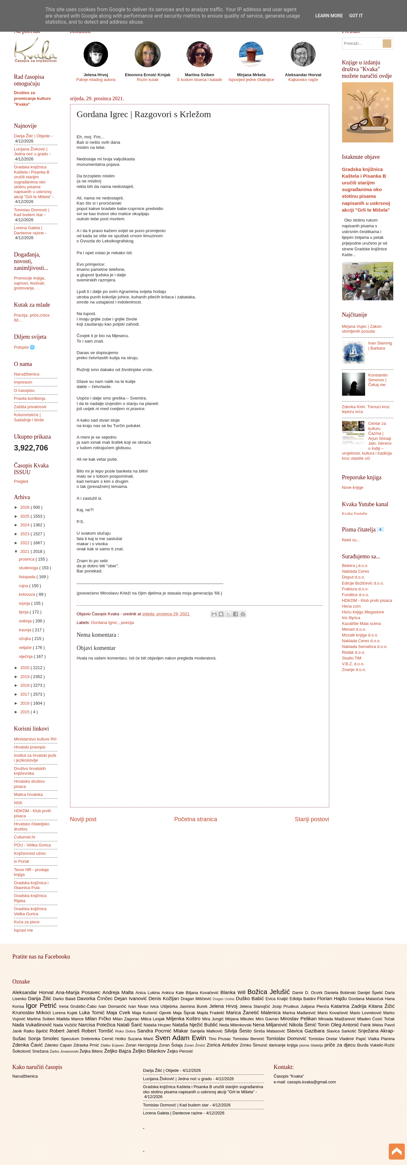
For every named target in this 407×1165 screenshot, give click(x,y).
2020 (25, 667)
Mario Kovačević (333, 1012)
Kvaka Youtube (354, 513)
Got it (356, 15)
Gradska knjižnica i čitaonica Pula (31, 885)
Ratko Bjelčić (37, 1031)
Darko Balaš (65, 998)
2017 (25, 694)
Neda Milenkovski (236, 1025)
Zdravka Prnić (86, 1045)
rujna (24, 585)
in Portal (21, 861)
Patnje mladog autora (95, 79)
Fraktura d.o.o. (355, 589)
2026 (25, 507)
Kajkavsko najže (303, 79)
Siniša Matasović (270, 1031)
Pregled (21, 481)
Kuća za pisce (27, 921)
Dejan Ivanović (131, 998)
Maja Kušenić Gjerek (152, 1012)
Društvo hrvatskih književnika (30, 771)
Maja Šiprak (185, 1012)
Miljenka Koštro (184, 1018)
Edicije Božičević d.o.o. (363, 583)
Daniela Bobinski (340, 992)
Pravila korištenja (29, 398)
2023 (25, 533)
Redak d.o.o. (353, 652)
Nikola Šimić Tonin (310, 1024)
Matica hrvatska (28, 794)
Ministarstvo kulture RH (35, 739)
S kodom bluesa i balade (199, 79)
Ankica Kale (174, 992)
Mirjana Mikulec (240, 1018)
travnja (25, 629)
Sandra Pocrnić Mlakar (163, 1030)
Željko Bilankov (149, 1051)
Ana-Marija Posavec (79, 992)
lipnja (24, 612)
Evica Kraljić (278, 998)
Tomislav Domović (287, 1038)
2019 (25, 676)
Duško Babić (251, 998)
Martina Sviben (41, 1018)
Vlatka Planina (381, 1038)
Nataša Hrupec (158, 1025)
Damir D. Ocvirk (308, 992)
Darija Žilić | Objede (32, 135)
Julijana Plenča (316, 1006)
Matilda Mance (70, 1018)
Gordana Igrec (105, 622)
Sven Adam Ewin (182, 1037)
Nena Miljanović (271, 1024)
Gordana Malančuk (366, 998)
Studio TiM (352, 658)
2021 (25, 551)
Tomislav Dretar (323, 1038)
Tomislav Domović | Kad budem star (32, 212)
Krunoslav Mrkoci (32, 1012)
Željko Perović (180, 1051)
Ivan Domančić (113, 1006)
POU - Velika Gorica (32, 845)
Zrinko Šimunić (254, 1045)
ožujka (25, 638)
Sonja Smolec (44, 1038)
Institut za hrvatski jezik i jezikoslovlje (35, 758)
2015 (25, 711)
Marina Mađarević (300, 1012)
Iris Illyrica (351, 617)
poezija (127, 622)
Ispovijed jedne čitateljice (251, 79)
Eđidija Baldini (303, 998)
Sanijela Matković (207, 1031)
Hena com (351, 606)
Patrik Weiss (372, 1025)
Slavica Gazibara (306, 1030)
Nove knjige (352, 487)
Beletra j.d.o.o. (355, 565)
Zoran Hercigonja (142, 1045)
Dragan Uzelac (224, 999)
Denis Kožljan (164, 998)
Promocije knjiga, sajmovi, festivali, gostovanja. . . (29, 283)
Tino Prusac (221, 1038)
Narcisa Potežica (97, 1024)
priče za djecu (340, 1045)
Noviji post (83, 819)
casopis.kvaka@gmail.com (311, 1082)
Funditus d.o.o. (355, 594)
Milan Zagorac (127, 1018)
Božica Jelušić (269, 991)
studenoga (29, 567)
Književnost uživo (30, 853)
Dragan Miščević (196, 998)
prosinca (27, 559)
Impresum (23, 382)
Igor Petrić (42, 1005)
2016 (25, 703)
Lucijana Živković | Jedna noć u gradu (31, 151)
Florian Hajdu (332, 998)
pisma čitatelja (311, 1045)
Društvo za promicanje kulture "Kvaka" (32, 98)
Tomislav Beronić (249, 1038)
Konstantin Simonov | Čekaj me (378, 380)
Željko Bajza (118, 1051)
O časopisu (24, 390)
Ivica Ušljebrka (165, 1006)
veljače (26, 647)
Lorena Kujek (65, 1012)
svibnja (26, 621)
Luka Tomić (92, 1012)
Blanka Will (234, 992)
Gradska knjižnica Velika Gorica (30, 911)
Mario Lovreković (366, 1012)
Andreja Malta (118, 992)
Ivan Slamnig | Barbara (380, 345)
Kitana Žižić (382, 1006)
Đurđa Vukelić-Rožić (376, 1045)
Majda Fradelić (211, 1012)
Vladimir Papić (353, 1038)
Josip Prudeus (286, 1006)
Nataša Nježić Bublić (195, 1024)
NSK (18, 802)
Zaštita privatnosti (30, 406)
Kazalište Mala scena (361, 623)
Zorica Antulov (223, 1045)
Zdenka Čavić (28, 1045)
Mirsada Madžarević (337, 1018)
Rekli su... (351, 540)
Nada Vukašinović (32, 1024)
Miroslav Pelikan (299, 1018)
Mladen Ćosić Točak (376, 1018)
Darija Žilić (40, 998)
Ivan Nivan (139, 1006)
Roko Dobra (126, 1031)
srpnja (25, 603)
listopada (27, 576)
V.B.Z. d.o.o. (353, 663)
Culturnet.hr (25, 837)
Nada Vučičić (65, 1025)
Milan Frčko (99, 1018)
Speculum (71, 1038)
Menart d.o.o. (354, 629)
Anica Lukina (149, 992)
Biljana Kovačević (203, 992)
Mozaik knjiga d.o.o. (360, 635)
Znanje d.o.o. (354, 669)
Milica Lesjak (153, 1018)
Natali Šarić (130, 1024)
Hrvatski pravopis (30, 747)
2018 (25, 685)
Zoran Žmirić (195, 1045)
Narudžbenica (26, 374)
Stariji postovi (312, 819)
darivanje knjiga (284, 1045)
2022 (25, 542)
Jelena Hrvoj (224, 1006)
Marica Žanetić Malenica (254, 1012)
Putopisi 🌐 (24, 347)
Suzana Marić (141, 1038)
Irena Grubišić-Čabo (79, 1006)
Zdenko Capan (58, 1045)
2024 (25, 524)
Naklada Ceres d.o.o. (361, 640)
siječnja (26, 656)
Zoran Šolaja (171, 1045)
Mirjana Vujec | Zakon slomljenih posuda (362, 329)
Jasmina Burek (194, 1006)
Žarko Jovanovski (64, 1051)
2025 (25, 516)
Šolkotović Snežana (31, 1051)
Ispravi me (23, 930)
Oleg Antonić (345, 1024)
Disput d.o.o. (353, 577)
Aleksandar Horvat (34, 992)
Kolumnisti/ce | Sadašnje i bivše (29, 417)
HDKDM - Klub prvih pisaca (367, 600)
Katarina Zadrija (350, 1006)
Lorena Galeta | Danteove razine (29, 230)
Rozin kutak (147, 79)
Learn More (329, 15)
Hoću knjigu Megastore (363, 612)
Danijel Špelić (371, 992)
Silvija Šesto (239, 1030)
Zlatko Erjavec (113, 1045)
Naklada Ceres (355, 571)
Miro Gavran (268, 1018)
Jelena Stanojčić (255, 1006)
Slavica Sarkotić (342, 1031)
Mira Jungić (213, 1018)
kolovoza (27, 594)
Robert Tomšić (98, 1030)
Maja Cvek (119, 1012)
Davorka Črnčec (95, 998)
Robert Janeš (65, 1030)
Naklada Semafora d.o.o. (364, 646)
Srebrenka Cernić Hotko (104, 1038)
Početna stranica (195, 819)
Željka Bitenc (91, 1051)
